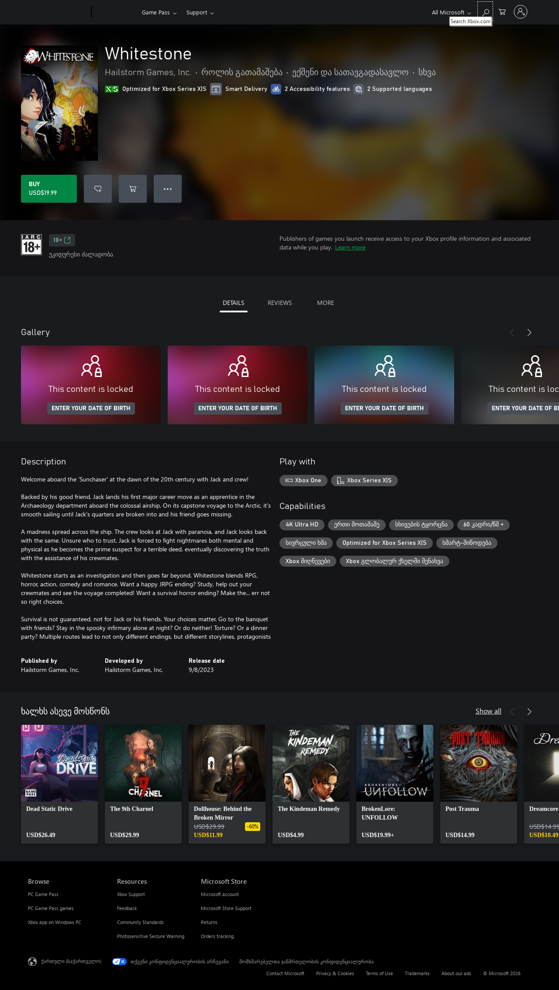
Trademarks (417, 973)
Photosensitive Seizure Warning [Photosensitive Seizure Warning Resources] (150, 936)
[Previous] (512, 332)
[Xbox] (115, 12)
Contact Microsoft (285, 973)
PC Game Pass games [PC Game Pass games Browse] (51, 908)
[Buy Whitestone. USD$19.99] (49, 189)
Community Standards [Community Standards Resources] (140, 922)
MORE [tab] (325, 302)
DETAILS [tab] (233, 302)
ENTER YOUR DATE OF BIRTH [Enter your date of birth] (91, 408)
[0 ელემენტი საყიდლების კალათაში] (502, 11)
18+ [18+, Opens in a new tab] (62, 240)
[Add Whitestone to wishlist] (98, 189)
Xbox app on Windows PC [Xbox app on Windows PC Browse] (54, 922)
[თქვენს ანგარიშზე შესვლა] (520, 11)
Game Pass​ (156, 12)
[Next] (529, 332)
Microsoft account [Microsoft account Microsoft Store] (220, 894)
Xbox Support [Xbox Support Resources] (131, 894)
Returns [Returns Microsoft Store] (209, 922)
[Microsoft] (58, 12)
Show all (488, 710)
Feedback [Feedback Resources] (127, 908)
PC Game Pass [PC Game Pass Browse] (43, 894)
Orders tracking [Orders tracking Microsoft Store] (217, 936)
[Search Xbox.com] (485, 11)
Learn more (350, 247)
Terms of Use (379, 973)
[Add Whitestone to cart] (133, 189)
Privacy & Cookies (335, 973)
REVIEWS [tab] (280, 302)
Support (196, 12)
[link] (59, 784)
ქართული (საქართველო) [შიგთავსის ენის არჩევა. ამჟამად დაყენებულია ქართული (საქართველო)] (71, 961)
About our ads (456, 973)
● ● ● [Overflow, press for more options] (168, 188)
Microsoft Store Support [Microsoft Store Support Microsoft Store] (226, 908)
